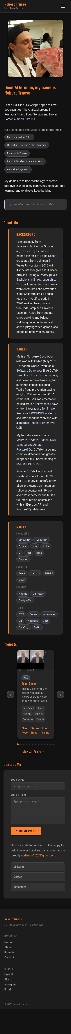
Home (8, 942)
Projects (9, 952)
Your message (19, 795)
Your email (17, 779)
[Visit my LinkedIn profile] (38, 866)
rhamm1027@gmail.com (39, 855)
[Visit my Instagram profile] (38, 887)
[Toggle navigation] (63, 6)
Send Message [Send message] (26, 831)
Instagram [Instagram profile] (10, 984)
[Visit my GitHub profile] (38, 876)
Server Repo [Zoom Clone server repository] (35, 730)
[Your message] (38, 811)
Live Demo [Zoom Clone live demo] (45, 730)
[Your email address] (38, 786)
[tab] (18, 744)
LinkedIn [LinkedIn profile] (9, 974)
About (8, 947)
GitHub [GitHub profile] (8, 979)
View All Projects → (35, 752)
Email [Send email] (7, 989)
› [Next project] (60, 694)
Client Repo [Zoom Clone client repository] (25, 730)
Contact (9, 957)
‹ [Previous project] (10, 694)
